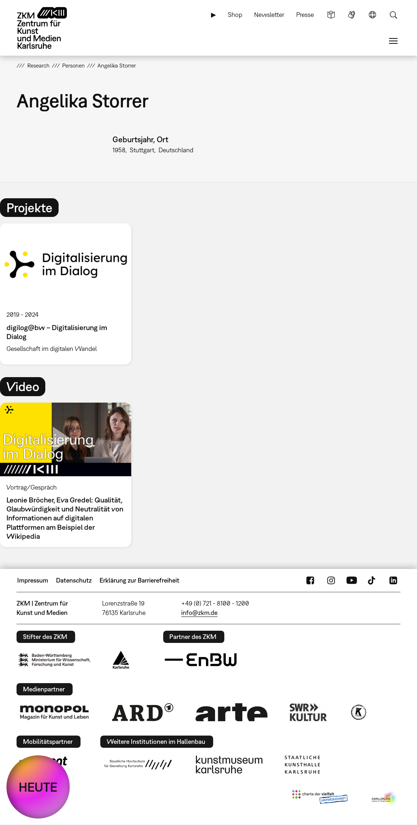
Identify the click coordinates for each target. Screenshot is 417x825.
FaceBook (310, 580)
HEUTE (38, 787)
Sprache (372, 14)
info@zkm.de (199, 612)
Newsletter (269, 14)
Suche (393, 14)
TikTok (372, 580)
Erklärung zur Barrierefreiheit (139, 580)
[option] (69, 294)
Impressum (32, 580)
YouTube (351, 580)
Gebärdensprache (351, 14)
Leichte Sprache (331, 14)
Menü (393, 41)
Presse (305, 14)
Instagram (331, 580)
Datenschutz (74, 580)
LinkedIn (393, 580)
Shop (235, 14)
